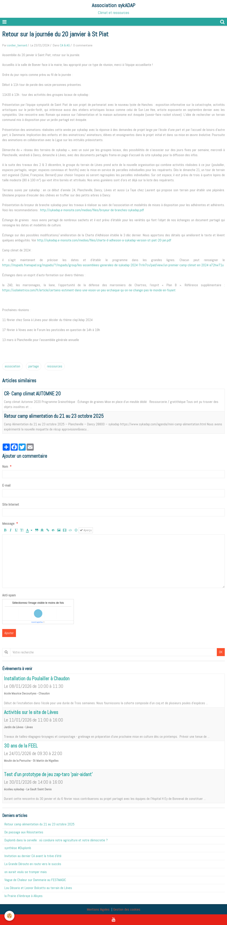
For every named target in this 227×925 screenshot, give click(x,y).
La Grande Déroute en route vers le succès (32, 864)
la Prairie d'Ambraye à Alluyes (23, 895)
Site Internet (10, 504)
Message (8, 523)
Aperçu (86, 530)
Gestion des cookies (126, 909)
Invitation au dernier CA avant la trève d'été (32, 856)
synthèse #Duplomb (17, 848)
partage (33, 366)
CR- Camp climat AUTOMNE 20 (32, 394)
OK (221, 652)
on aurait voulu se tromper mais (25, 872)
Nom (5, 466)
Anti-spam (9, 595)
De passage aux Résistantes (23, 832)
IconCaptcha (37, 622)
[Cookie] (9, 916)
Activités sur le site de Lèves (31, 712)
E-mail (6, 485)
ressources (54, 366)
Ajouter (9, 633)
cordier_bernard (17, 45)
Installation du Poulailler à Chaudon (36, 678)
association (12, 366)
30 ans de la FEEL (21, 746)
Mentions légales (98, 909)
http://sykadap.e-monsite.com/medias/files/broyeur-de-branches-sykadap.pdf (92, 210)
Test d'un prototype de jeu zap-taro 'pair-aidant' (48, 774)
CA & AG (65, 45)
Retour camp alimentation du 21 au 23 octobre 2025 (54, 416)
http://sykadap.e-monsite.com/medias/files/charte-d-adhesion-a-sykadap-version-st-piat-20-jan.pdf (104, 240)
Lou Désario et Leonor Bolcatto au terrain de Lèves (38, 888)
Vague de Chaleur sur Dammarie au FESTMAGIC (35, 880)
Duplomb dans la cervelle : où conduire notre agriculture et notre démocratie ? (56, 840)
